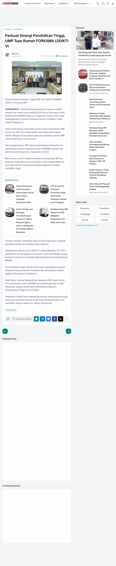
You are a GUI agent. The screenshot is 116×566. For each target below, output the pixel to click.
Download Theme (32, 3)
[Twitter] (60, 319)
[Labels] (95, 225)
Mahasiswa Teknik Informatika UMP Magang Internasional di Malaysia (100, 116)
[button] (60, 56)
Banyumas (84, 208)
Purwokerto (11, 310)
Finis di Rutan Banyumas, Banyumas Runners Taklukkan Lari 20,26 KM (99, 87)
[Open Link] (113, 3)
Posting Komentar (22, 319)
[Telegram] (42, 319)
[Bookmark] (7, 319)
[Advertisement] (47, 15)
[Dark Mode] (98, 3)
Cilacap (85, 220)
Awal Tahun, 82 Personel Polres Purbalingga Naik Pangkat (99, 186)
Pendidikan (104, 214)
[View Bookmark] (103, 3)
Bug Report (49, 3)
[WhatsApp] (36, 319)
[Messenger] (48, 319)
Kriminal (104, 220)
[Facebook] (54, 319)
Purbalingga (85, 214)
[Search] (108, 3)
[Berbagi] (66, 319)
